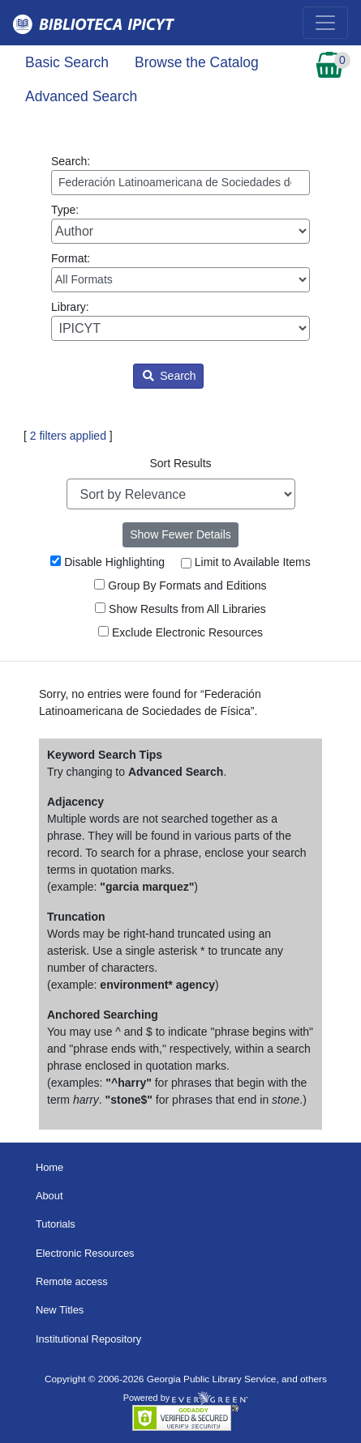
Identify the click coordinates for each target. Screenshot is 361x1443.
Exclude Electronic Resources (180, 632)
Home (49, 1167)
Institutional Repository (88, 1339)
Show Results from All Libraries (180, 608)
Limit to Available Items (246, 561)
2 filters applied (68, 435)
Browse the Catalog (197, 62)
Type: (180, 223)
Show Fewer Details (180, 534)
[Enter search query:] (180, 182)
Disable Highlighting (107, 561)
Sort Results (180, 463)
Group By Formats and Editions (180, 585)
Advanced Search (81, 96)
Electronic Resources (85, 1253)
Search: (180, 175)
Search (169, 375)
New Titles (60, 1310)
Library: (180, 320)
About (49, 1196)
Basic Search (67, 62)
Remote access (72, 1281)
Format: (180, 272)
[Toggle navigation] (325, 22)
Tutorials (55, 1224)
